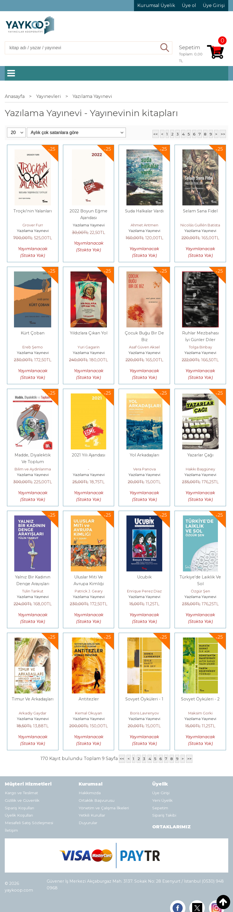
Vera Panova (144, 469)
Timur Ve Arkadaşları (32, 699)
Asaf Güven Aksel (144, 347)
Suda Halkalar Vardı (144, 211)
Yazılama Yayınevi (33, 230)
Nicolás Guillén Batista (200, 225)
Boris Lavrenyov (144, 713)
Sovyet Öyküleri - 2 (200, 699)
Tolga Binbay (200, 347)
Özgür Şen (200, 591)
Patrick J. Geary (89, 591)
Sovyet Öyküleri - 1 (144, 699)
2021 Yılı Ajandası (88, 455)
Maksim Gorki (200, 713)
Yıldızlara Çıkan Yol (88, 333)
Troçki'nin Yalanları (32, 211)
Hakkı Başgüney (200, 469)
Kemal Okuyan (88, 713)
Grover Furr (32, 225)
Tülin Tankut (32, 591)
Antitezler (89, 699)
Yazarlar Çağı (200, 455)
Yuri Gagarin (88, 347)
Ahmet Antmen (144, 225)
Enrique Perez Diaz (144, 591)
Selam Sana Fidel (200, 211)
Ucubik (144, 577)
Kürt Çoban (32, 333)
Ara (164, 48)
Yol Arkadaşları (144, 455)
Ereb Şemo (32, 347)
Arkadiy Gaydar (32, 713)
